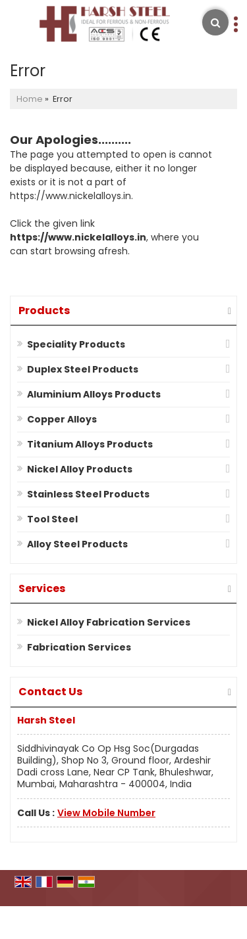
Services (41, 588)
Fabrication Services (79, 647)
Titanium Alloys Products (90, 444)
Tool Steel (52, 519)
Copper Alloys (62, 419)
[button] (106, 812)
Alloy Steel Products (77, 544)
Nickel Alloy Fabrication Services (108, 622)
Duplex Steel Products (82, 369)
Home (29, 98)
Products (44, 310)
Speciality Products (76, 344)
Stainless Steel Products (88, 494)
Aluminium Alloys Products (94, 394)
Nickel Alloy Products (79, 469)
